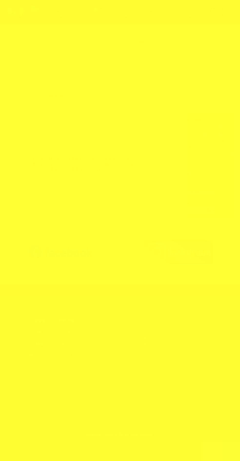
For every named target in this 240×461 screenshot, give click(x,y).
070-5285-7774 (67, 331)
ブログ (125, 12)
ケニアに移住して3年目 (201, 133)
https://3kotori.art (68, 354)
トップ (61, 12)
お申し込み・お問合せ (220, 14)
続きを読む (145, 158)
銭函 (104, 107)
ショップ (188, 12)
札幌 (81, 107)
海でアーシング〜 (51, 88)
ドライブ (65, 107)
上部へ (230, 451)
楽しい (90, 107)
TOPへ (210, 451)
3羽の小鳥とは (92, 12)
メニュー (156, 12)
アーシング (49, 107)
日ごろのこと (50, 101)
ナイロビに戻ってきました (203, 139)
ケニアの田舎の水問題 (201, 127)
